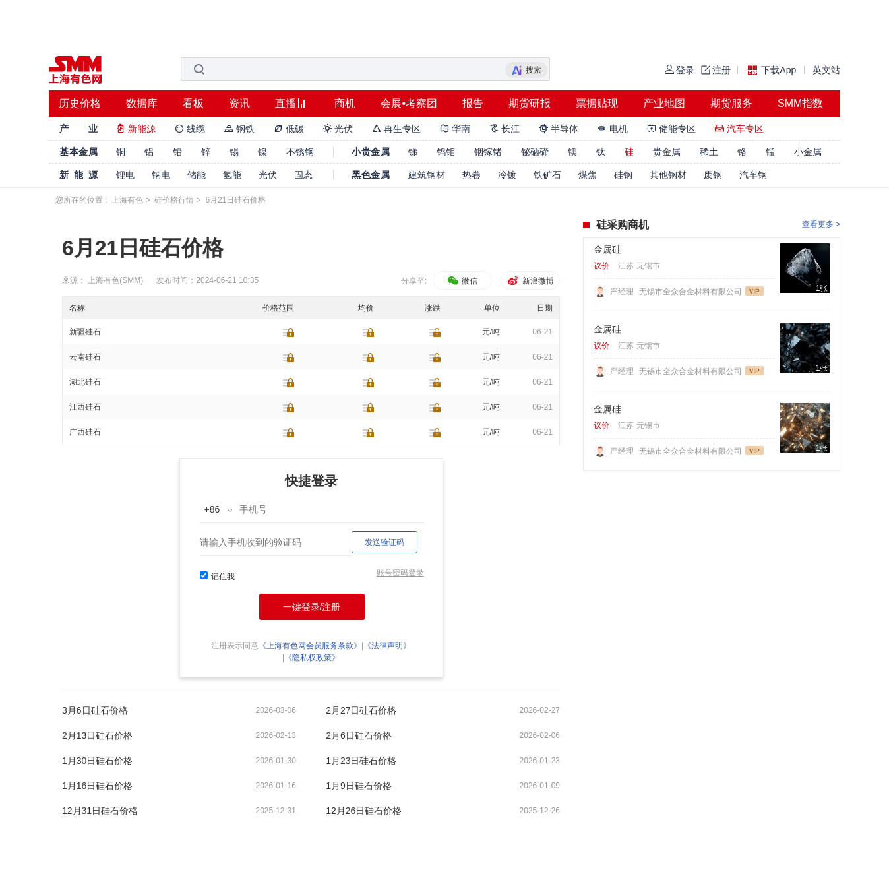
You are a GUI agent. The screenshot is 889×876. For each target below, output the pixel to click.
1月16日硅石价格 (97, 785)
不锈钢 (300, 151)
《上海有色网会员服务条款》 (310, 645)
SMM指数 (800, 103)
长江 (504, 128)
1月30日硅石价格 (97, 760)
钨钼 (446, 151)
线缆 (190, 128)
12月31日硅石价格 (100, 810)
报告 (472, 103)
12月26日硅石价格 (364, 810)
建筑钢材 (426, 175)
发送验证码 (384, 542)
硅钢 (623, 175)
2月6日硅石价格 (359, 735)
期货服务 (731, 103)
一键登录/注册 (312, 607)
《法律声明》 (387, 645)
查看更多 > (821, 224)
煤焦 (587, 175)
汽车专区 (739, 128)
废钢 (713, 175)
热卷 (471, 175)
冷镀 (507, 175)
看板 (193, 103)
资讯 (239, 103)
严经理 (623, 291)
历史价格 (80, 103)
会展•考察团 (409, 103)
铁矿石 (547, 175)
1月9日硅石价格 (359, 785)
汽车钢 (753, 175)
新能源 (136, 128)
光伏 (338, 128)
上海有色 (127, 199)
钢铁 (239, 128)
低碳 (289, 128)
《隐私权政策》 (312, 657)
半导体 (558, 128)
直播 (285, 103)
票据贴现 (597, 103)
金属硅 (607, 249)
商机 (344, 103)
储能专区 (671, 128)
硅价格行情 (174, 199)
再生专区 (396, 128)
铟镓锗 (488, 151)
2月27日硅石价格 (361, 710)
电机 (613, 128)
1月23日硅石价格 (361, 760)
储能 (196, 175)
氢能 (232, 175)
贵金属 (667, 151)
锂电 (125, 175)
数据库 (142, 103)
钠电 (161, 175)
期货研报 (529, 103)
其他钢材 (668, 175)
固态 (303, 175)
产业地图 (664, 103)
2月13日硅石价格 (97, 735)
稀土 (709, 151)
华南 (455, 128)
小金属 (808, 151)
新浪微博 (529, 281)
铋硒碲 (535, 151)
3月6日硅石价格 (95, 710)
